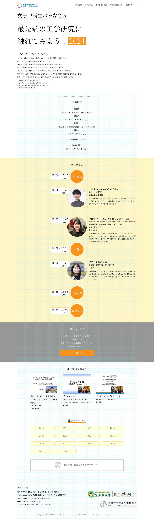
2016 (112, 435)
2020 (112, 428)
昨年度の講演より (116, 5)
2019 (41, 435)
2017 (88, 435)
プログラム (89, 5)
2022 (65, 428)
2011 (41, 451)
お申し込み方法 (101, 5)
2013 (88, 443)
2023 (41, 428)
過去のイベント (131, 5)
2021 (88, 428)
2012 (112, 443)
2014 (65, 443)
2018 (65, 435)
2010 (65, 451)
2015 (41, 443)
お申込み (77, 353)
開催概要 (78, 5)
